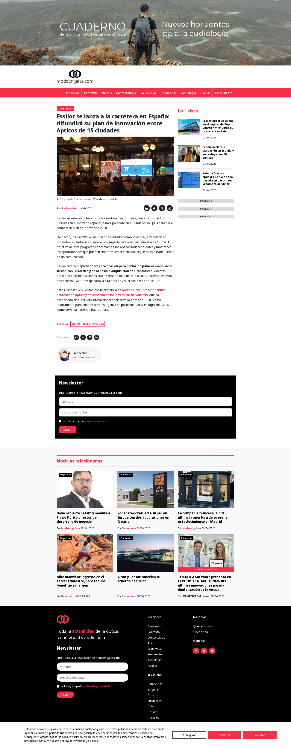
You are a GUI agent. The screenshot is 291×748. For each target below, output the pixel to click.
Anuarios (153, 717)
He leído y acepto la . (84, 421)
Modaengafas (70, 528)
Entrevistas (155, 684)
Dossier (152, 712)
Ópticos (152, 695)
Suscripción (200, 632)
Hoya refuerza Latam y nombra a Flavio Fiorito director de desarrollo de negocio (85, 517)
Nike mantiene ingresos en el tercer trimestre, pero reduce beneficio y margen (81, 581)
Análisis (106, 93)
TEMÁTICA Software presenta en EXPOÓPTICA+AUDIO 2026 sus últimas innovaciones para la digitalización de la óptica (206, 583)
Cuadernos (154, 701)
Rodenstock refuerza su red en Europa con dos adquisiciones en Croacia (144, 517)
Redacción (69, 208)
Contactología (126, 93)
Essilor (75, 323)
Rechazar (224, 735)
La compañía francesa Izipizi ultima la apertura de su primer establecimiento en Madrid (204, 517)
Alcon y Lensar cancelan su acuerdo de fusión (139, 579)
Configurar (189, 735)
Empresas (72, 93)
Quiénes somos (203, 626)
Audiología (188, 93)
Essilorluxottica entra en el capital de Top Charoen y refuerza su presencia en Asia (218, 126)
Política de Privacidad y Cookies (79, 741)
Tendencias (169, 93)
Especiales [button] (222, 93)
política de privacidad (94, 421)
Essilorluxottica (93, 323)
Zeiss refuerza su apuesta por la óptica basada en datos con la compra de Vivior (218, 178)
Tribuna (153, 689)
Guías (151, 706)
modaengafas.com (84, 357)
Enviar (67, 429)
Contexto (90, 93)
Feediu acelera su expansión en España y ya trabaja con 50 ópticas (218, 152)
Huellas (205, 93)
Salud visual (148, 93)
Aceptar (260, 735)
